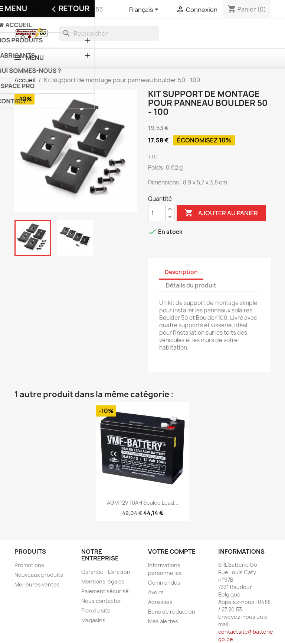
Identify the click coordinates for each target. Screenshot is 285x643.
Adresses (160, 601)
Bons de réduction (171, 611)
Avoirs (156, 592)
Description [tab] (181, 272)
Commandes (164, 582)
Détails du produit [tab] (191, 285)
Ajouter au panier (221, 213)
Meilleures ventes (37, 584)
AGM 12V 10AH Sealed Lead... (142, 502)
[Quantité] (157, 213)
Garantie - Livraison (105, 571)
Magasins (93, 620)
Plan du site (96, 610)
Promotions (29, 565)
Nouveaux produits (38, 574)
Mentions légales (103, 581)
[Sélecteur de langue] (145, 10)
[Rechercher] (109, 33)
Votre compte (172, 551)
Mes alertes (163, 621)
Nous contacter (101, 600)
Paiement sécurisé (105, 591)
